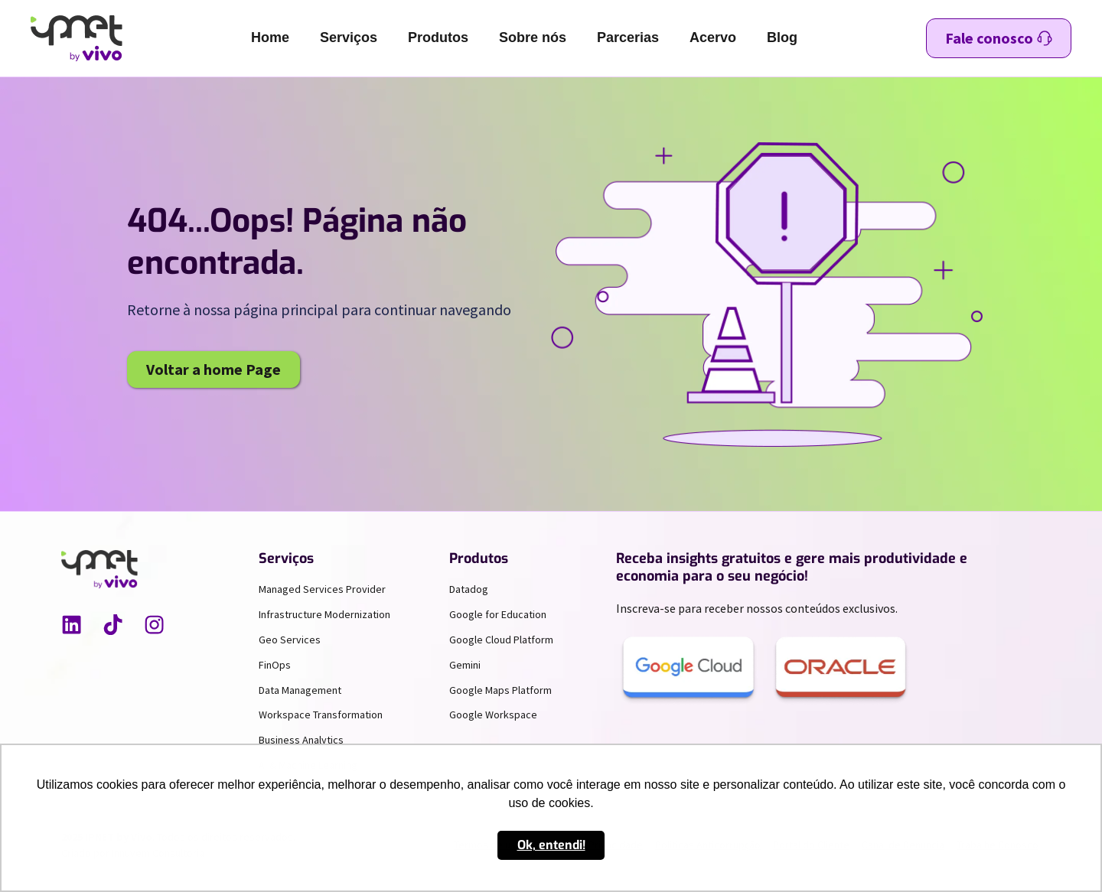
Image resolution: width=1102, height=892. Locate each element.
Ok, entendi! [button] (551, 845)
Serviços (348, 37)
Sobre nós (532, 37)
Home (270, 37)
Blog (782, 37)
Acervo (713, 37)
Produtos (438, 37)
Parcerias (628, 37)
